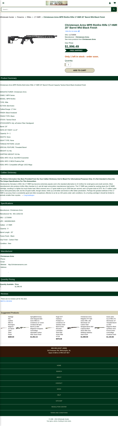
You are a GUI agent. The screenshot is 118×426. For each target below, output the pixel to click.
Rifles (29, 17)
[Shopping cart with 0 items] (114, 3)
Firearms (20, 17)
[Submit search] (114, 9)
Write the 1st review (72, 31)
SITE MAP (59, 401)
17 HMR (37, 17)
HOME (59, 365)
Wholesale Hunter (7, 17)
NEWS (59, 389)
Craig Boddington (29, 195)
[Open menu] (3, 3)
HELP (59, 395)
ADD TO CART (79, 70)
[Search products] (56, 9)
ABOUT (59, 377)
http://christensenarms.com (17, 264)
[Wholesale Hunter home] (56, 3)
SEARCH (59, 371)
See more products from (80, 39)
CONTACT (59, 383)
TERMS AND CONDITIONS (58, 412)
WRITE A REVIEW (6, 301)
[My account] (110, 3)
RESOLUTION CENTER (59, 407)
